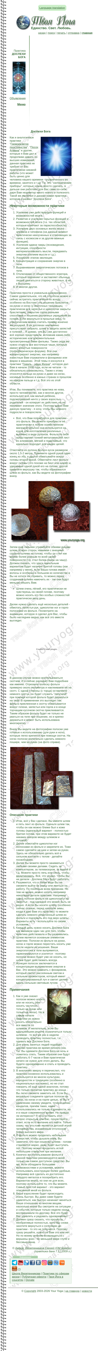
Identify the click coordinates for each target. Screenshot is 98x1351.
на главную (72, 1291)
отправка (73, 32)
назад (42, 32)
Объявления (18, 98)
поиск (51, 32)
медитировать (25, 876)
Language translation (52, 7)
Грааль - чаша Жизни (36, 364)
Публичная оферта (34, 1276)
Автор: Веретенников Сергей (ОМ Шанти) (43, 1248)
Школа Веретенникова (26, 1273)
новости (87, 1291)
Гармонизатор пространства (19, 145)
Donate (30, 1280)
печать (61, 32)
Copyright (30, 1291)
